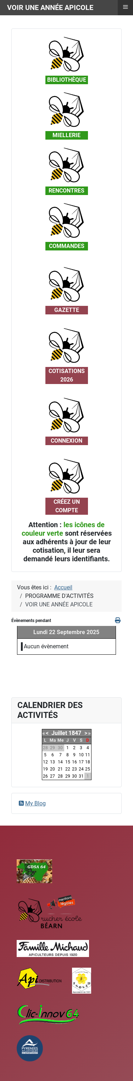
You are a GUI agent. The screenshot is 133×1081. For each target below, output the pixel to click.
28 (60, 776)
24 (81, 769)
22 (67, 769)
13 (52, 762)
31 (81, 776)
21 (60, 769)
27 (52, 776)
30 (74, 776)
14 (60, 762)
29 (67, 776)
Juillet (59, 733)
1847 (74, 733)
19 (45, 769)
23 (74, 769)
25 (87, 769)
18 (87, 762)
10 (81, 754)
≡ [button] (125, 6)
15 (67, 762)
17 (81, 762)
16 (74, 762)
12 (45, 762)
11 (87, 754)
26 (45, 776)
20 (52, 769)
